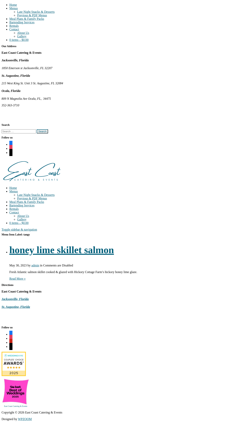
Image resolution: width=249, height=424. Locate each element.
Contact (14, 29)
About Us (23, 32)
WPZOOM (25, 419)
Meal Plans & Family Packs (26, 18)
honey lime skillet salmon (61, 249)
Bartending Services (21, 22)
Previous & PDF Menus (32, 15)
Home (13, 4)
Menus (13, 8)
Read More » (17, 278)
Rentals (14, 25)
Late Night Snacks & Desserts (36, 11)
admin (35, 265)
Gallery (21, 36)
